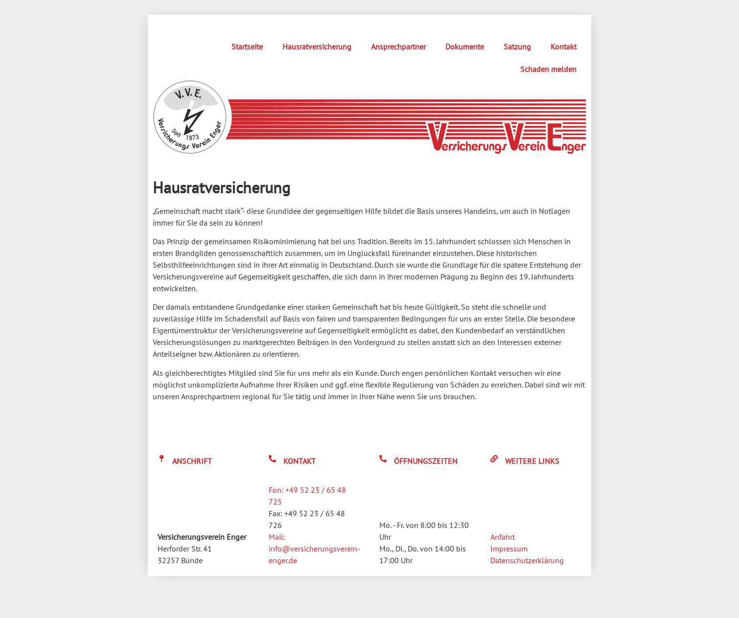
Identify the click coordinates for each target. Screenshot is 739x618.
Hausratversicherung (316, 46)
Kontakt (564, 46)
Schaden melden (548, 69)
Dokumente (464, 46)
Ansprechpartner (398, 46)
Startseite (247, 46)
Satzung (517, 46)
